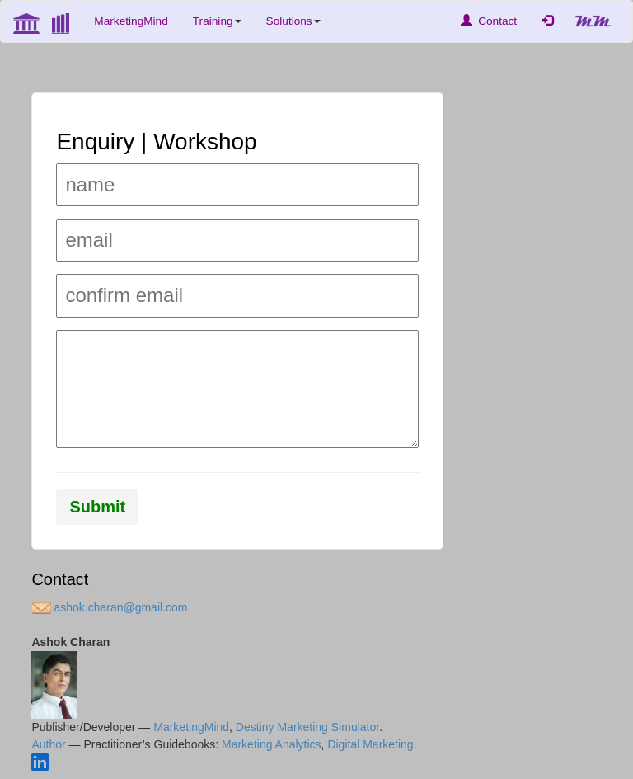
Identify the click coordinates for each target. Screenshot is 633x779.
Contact (489, 21)
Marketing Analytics (271, 744)
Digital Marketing (370, 744)
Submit (98, 507)
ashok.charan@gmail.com (109, 607)
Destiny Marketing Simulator (307, 727)
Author (48, 744)
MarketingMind (130, 21)
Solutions (293, 21)
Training (217, 21)
